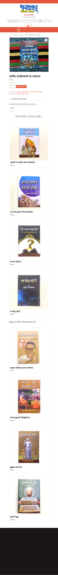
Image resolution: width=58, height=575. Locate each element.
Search (40, 21)
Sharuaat (29, 15)
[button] (46, 40)
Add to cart (21, 86)
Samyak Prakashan (36, 91)
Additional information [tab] (19, 99)
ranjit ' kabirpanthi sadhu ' (20, 93)
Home (11, 35)
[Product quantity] (12, 86)
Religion (16, 35)
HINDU (22, 35)
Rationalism (26, 91)
